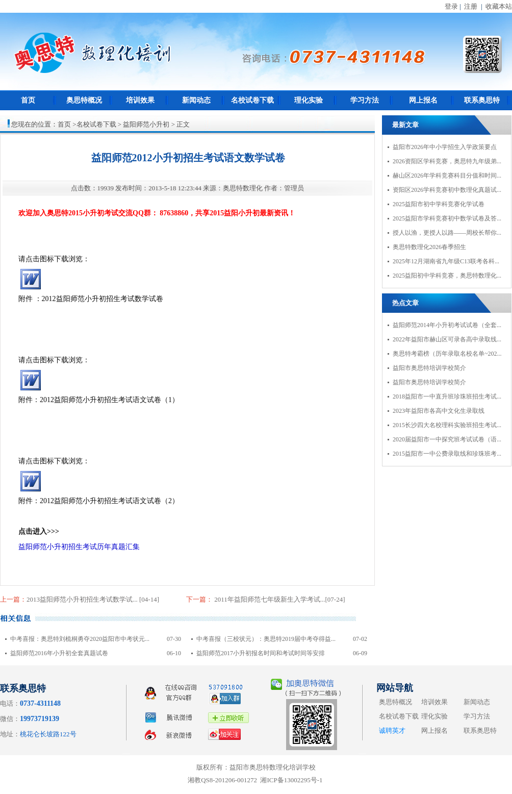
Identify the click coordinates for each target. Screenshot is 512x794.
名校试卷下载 (252, 100)
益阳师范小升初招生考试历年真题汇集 (79, 547)
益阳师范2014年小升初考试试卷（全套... (447, 325)
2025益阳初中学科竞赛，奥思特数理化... (447, 275)
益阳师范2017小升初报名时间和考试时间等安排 (260, 653)
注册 (470, 6)
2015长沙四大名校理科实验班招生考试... (447, 425)
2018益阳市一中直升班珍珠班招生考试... (447, 396)
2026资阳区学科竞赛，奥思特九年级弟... (447, 161)
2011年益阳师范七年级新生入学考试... (269, 599)
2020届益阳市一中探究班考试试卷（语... (447, 439)
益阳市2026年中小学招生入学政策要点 (445, 147)
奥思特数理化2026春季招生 (429, 247)
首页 (28, 100)
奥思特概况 (84, 100)
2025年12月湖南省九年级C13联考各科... (446, 261)
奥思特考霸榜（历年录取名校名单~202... (447, 353)
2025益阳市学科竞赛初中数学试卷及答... (447, 218)
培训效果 (140, 100)
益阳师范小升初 (146, 124)
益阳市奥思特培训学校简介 (429, 367)
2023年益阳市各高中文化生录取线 (438, 410)
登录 (451, 6)
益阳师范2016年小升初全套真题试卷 (59, 653)
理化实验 (308, 100)
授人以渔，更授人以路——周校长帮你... (447, 232)
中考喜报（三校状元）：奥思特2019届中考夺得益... (266, 638)
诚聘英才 (392, 730)
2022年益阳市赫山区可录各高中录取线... (447, 339)
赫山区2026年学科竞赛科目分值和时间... (447, 175)
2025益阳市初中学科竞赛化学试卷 (438, 204)
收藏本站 (498, 6)
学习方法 (364, 100)
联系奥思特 (482, 100)
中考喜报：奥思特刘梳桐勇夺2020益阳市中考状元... (79, 638)
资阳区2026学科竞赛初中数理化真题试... (447, 189)
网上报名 (423, 100)
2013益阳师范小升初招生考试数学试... (83, 599)
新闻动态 (196, 100)
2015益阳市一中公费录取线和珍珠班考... (447, 453)
